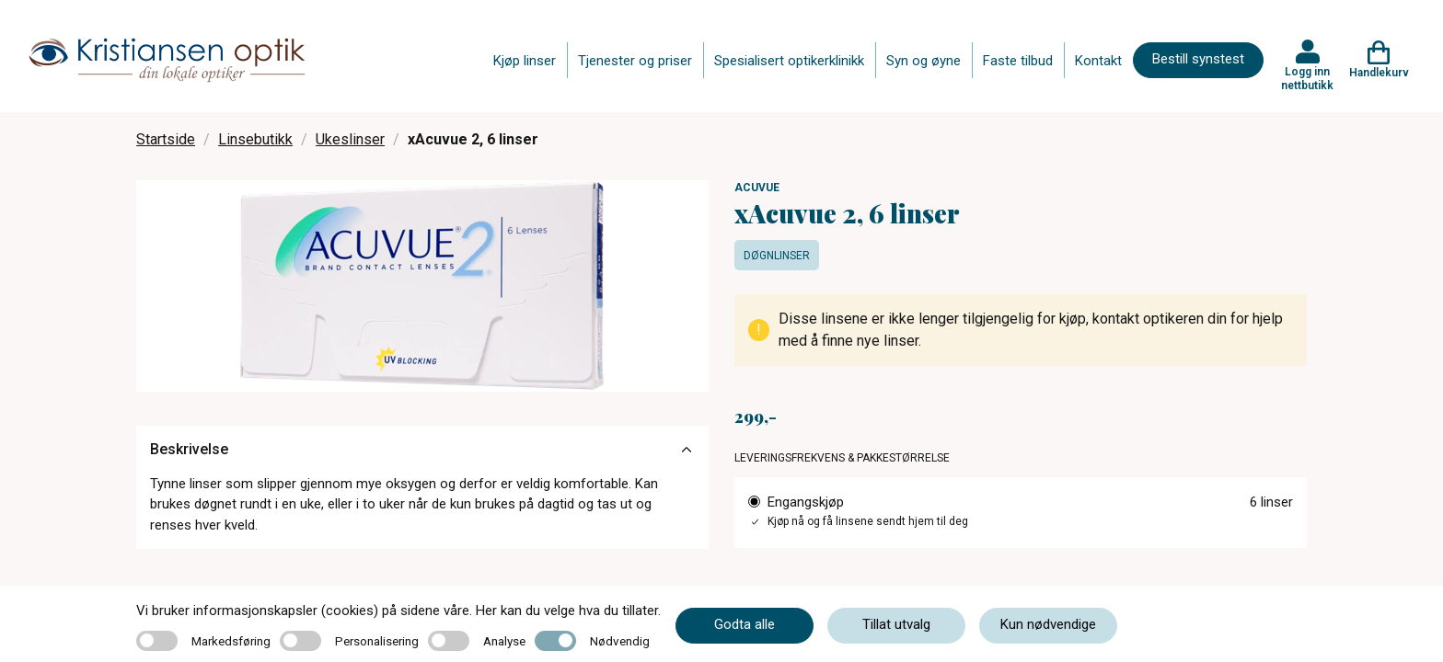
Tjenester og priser (635, 60)
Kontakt (1098, 60)
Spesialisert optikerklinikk (789, 60)
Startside (165, 139)
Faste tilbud (1018, 60)
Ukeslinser (350, 139)
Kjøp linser (524, 60)
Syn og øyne (923, 60)
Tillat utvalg (896, 624)
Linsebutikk (255, 139)
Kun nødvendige (1048, 624)
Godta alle (744, 624)
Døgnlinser (777, 255)
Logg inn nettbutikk (1307, 78)
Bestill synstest (1198, 59)
